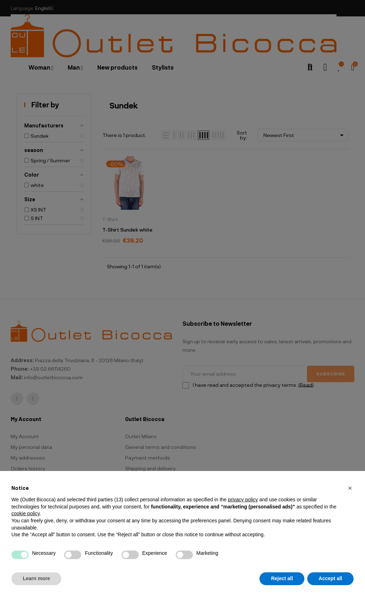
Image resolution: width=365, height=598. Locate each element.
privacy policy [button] (243, 499)
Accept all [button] (330, 578)
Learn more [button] (36, 578)
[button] (350, 488)
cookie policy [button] (25, 513)
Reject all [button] (282, 578)
